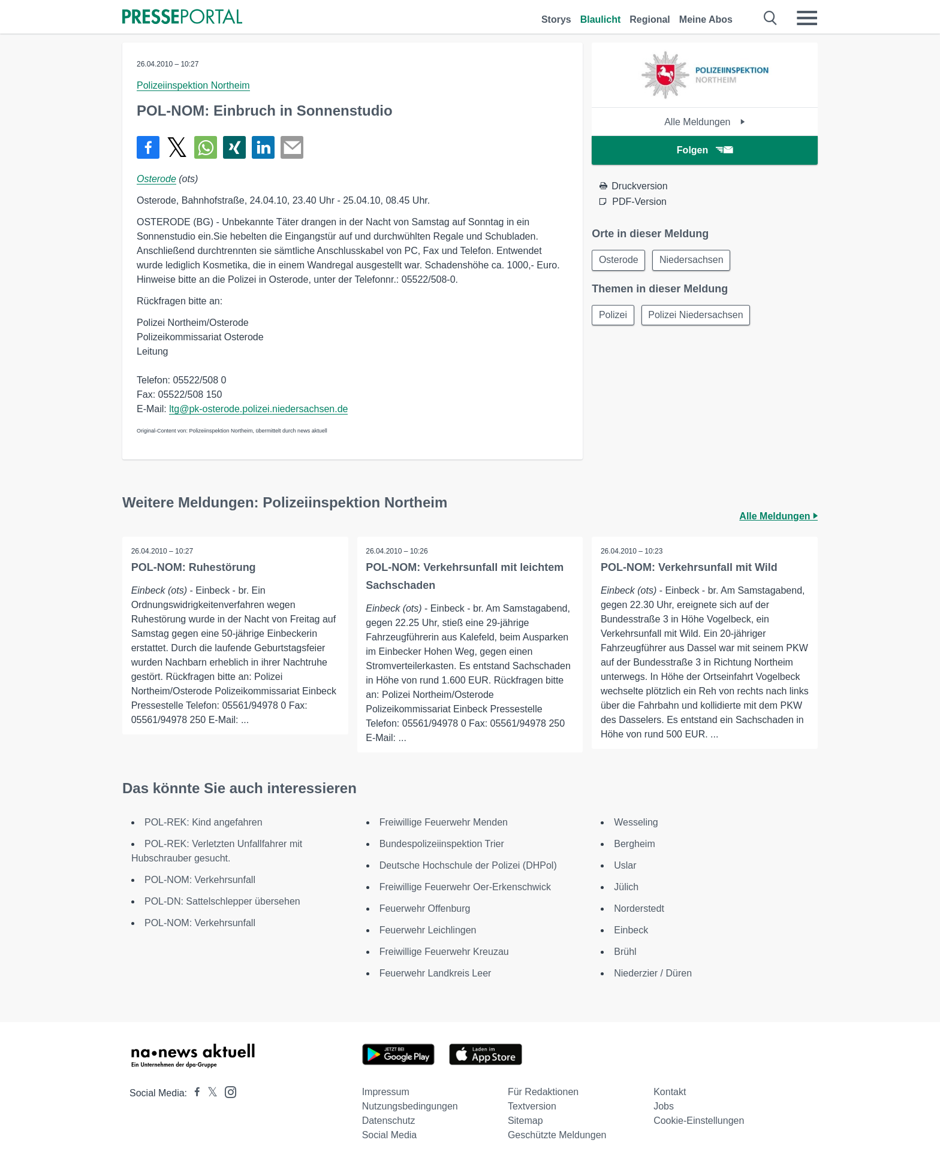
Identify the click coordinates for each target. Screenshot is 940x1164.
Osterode (156, 179)
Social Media (389, 1135)
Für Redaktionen (543, 1092)
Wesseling (636, 822)
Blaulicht (600, 19)
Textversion (532, 1106)
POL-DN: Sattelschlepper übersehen (222, 901)
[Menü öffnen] (807, 18)
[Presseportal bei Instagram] (227, 1091)
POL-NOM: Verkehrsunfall (199, 880)
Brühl (625, 952)
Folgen (705, 150)
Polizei (613, 316)
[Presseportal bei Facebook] (193, 1093)
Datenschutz (388, 1120)
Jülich (626, 887)
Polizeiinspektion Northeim (193, 85)
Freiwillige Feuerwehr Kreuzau (444, 952)
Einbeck (631, 930)
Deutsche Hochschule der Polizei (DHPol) (468, 865)
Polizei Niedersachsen (697, 316)
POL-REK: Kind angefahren (203, 822)
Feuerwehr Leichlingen (428, 930)
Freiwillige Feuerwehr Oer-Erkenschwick (465, 887)
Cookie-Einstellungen (698, 1120)
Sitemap (525, 1120)
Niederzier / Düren (653, 973)
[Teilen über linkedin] (263, 147)
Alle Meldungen (704, 122)
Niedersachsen (694, 260)
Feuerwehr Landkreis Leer (435, 973)
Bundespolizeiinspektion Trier (441, 844)
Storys (556, 19)
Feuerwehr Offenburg (425, 908)
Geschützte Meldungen (557, 1135)
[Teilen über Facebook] (148, 147)
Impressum (385, 1092)
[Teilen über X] (176, 147)
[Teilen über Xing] (234, 147)
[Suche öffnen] (770, 18)
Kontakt (669, 1092)
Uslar (625, 865)
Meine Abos (706, 19)
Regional (649, 19)
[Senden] (292, 147)
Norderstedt (639, 908)
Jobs (663, 1106)
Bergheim (634, 844)
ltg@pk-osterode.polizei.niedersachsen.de (258, 409)
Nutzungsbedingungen (410, 1106)
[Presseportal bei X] (209, 1093)
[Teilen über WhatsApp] (205, 147)
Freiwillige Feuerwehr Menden (443, 822)
